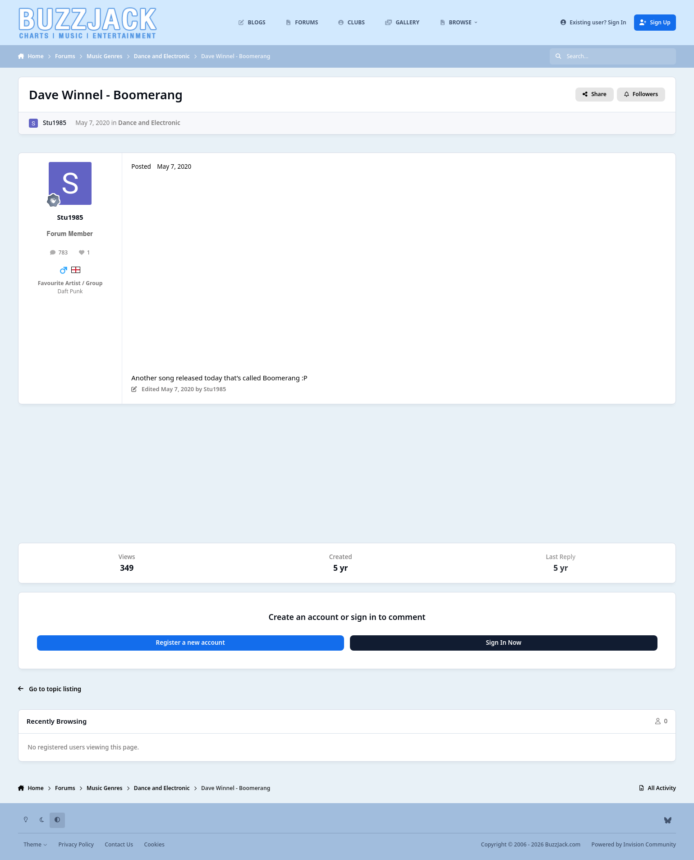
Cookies (154, 844)
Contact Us (119, 844)
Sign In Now (503, 642)
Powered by (634, 844)
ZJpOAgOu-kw (244, 268)
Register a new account (190, 642)
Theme (35, 844)
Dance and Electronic (149, 123)
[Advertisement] (347, 473)
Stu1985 (54, 123)
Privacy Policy (75, 844)
